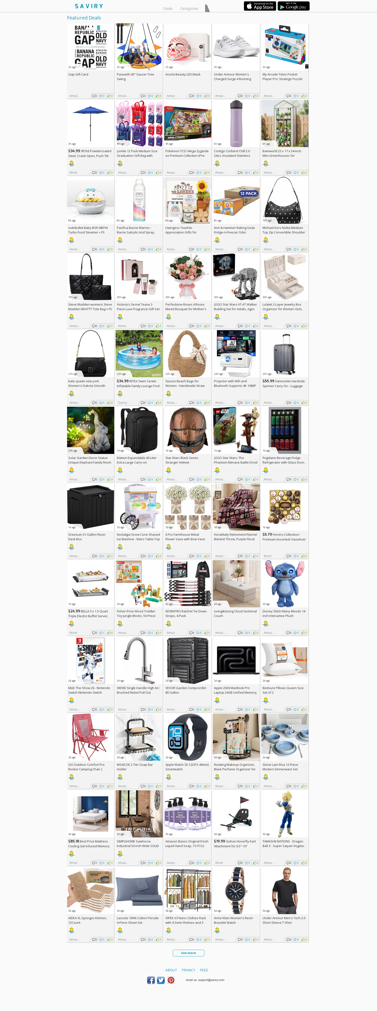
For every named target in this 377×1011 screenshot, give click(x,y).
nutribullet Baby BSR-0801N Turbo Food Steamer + (88, 230)
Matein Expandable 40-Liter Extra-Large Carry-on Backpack (137, 462)
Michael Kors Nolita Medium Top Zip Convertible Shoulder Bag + (284, 232)
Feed (204, 970)
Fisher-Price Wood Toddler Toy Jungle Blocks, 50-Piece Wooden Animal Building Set (137, 615)
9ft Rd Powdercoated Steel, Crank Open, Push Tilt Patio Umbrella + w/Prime (89, 156)
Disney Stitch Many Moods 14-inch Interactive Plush (284, 613)
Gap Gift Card (78, 74)
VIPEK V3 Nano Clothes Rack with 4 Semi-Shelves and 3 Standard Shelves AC (185, 922)
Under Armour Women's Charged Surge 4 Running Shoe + (232, 79)
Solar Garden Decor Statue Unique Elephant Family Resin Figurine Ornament (89, 462)
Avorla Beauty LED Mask (183, 74)
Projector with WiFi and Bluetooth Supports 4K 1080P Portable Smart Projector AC (235, 385)
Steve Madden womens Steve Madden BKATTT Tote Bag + (90, 306)
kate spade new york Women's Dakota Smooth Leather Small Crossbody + (89, 385)
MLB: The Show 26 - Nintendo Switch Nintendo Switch (89, 690)
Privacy (188, 970)
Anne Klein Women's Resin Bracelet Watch (233, 920)
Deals (168, 8)
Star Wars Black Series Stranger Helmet (181, 460)
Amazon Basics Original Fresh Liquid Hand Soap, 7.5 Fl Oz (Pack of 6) (186, 846)
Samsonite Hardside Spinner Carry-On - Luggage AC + (284, 386)
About (171, 970)
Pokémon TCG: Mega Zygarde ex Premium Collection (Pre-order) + (187, 155)
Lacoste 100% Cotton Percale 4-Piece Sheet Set (138, 920)
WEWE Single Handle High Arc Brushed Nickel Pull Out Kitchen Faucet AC (138, 692)
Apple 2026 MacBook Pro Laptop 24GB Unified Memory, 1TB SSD (235, 692)
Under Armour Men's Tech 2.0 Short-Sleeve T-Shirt (284, 920)
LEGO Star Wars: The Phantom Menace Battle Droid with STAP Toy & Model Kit (236, 462)
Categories (189, 8)
